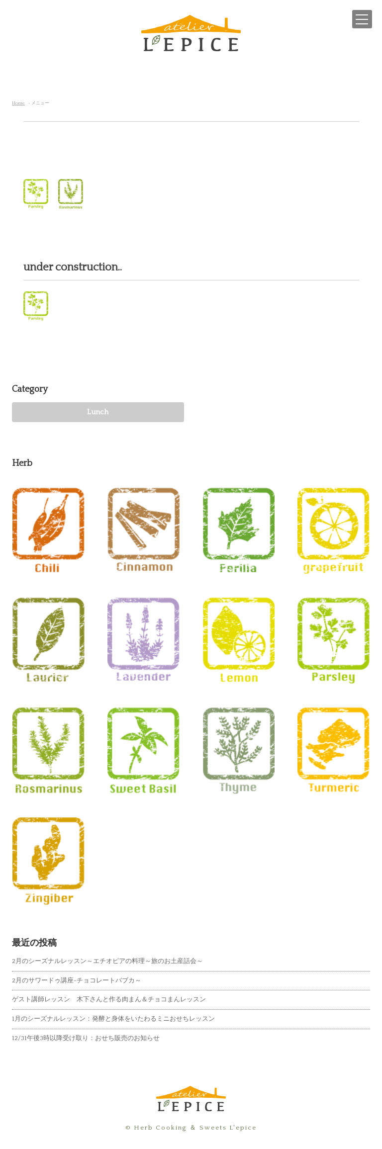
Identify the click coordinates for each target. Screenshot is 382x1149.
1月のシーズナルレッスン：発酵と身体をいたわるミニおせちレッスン (113, 1018)
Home (18, 102)
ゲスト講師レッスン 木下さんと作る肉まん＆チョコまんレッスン (109, 999)
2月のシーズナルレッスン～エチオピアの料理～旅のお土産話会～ (107, 961)
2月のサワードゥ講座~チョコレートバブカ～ (76, 980)
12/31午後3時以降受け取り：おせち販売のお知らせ (86, 1038)
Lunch (97, 412)
